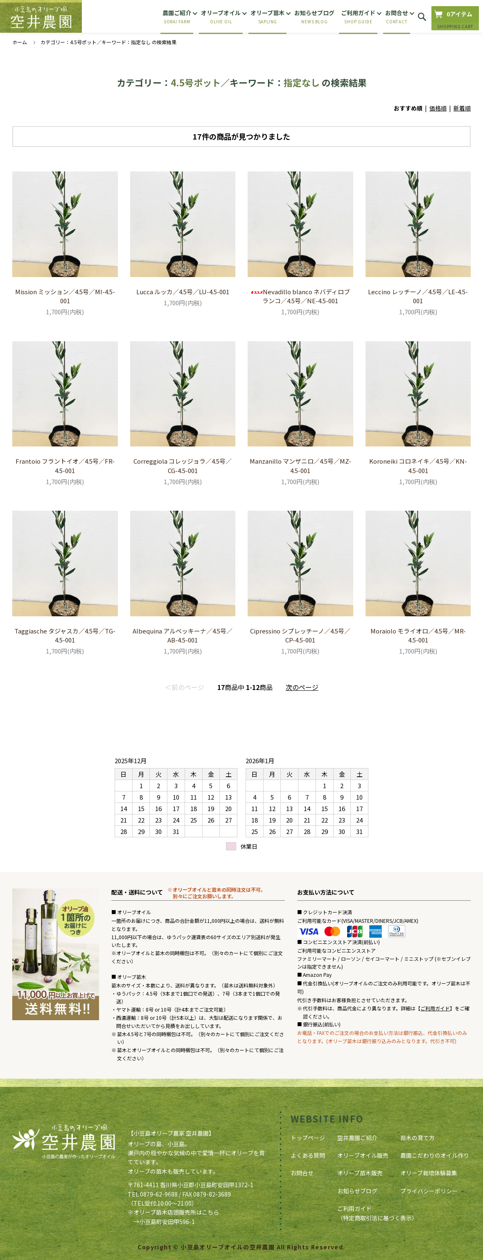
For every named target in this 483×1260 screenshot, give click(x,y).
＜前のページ (184, 687)
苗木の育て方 (417, 1138)
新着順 (462, 108)
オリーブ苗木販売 (360, 1173)
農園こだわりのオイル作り (434, 1155)
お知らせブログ (357, 1191)
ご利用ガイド (435, 1008)
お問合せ (302, 1173)
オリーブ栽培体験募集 (428, 1173)
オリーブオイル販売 (362, 1155)
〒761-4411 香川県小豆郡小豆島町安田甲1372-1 (190, 1185)
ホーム (19, 41)
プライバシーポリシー (429, 1191)
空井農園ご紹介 (357, 1138)
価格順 (438, 108)
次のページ (302, 687)
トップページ (308, 1138)
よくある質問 (308, 1155)
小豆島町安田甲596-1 (167, 1221)
